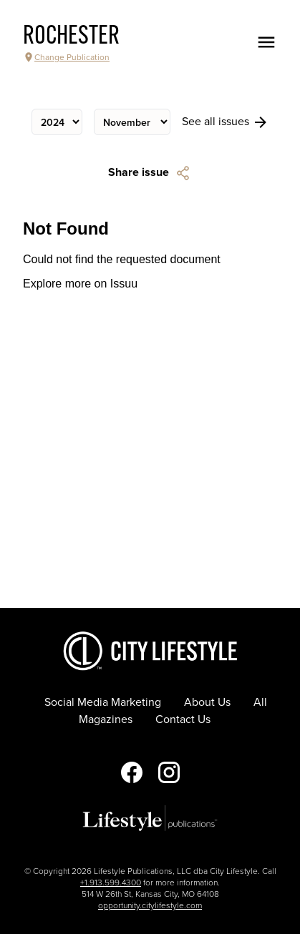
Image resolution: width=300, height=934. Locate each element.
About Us (207, 702)
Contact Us (183, 719)
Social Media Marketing (102, 702)
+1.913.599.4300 (110, 883)
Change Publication (66, 57)
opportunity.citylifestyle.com (150, 905)
